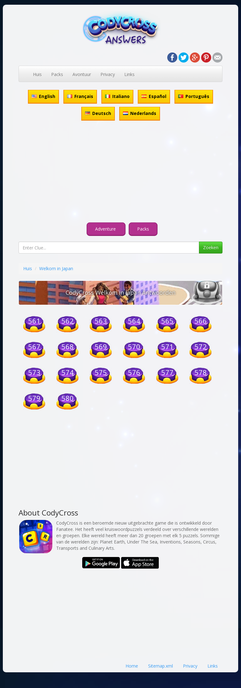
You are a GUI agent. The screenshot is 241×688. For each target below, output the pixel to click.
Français (80, 96)
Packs (57, 74)
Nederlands (139, 113)
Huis (37, 74)
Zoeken (210, 247)
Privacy (107, 74)
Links (129, 74)
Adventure (106, 229)
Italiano (117, 96)
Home (132, 666)
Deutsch (98, 113)
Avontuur (81, 74)
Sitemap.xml (160, 666)
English (43, 96)
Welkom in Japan (56, 268)
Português (193, 96)
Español (154, 96)
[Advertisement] (120, 172)
